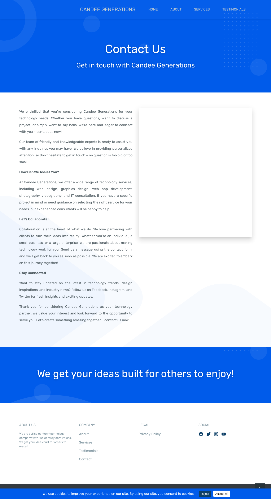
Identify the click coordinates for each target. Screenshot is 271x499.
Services (202, 9)
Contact (85, 459)
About (176, 9)
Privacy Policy (150, 434)
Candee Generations (77, 9)
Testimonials (234, 9)
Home (153, 9)
